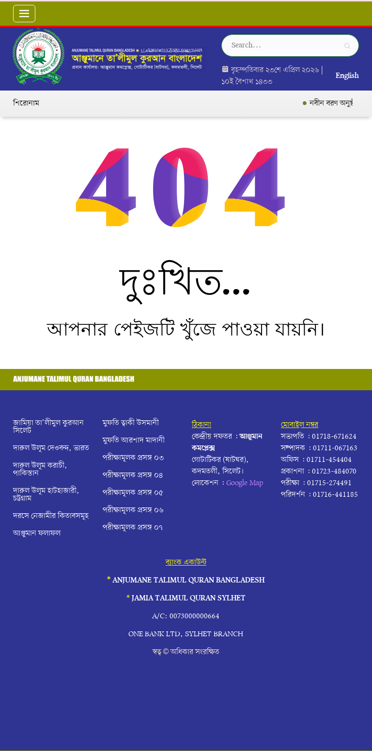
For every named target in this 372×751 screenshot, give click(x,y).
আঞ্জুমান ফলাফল (37, 533)
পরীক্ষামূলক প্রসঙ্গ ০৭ (133, 528)
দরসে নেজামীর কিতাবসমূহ (51, 516)
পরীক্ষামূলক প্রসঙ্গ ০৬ (133, 510)
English (347, 76)
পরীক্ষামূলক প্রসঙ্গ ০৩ (133, 458)
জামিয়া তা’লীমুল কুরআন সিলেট (48, 427)
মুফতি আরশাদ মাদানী (134, 440)
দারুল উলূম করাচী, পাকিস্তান (40, 469)
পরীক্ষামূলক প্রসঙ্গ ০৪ (133, 475)
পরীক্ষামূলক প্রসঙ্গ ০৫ (133, 493)
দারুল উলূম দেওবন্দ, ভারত (51, 448)
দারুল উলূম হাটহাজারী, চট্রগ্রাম (46, 495)
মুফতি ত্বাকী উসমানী (131, 423)
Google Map (244, 483)
